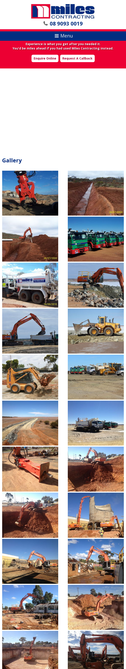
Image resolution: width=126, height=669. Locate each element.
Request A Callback (77, 58)
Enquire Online (45, 58)
